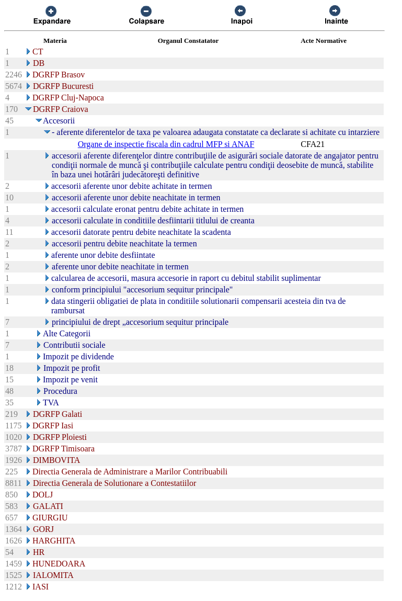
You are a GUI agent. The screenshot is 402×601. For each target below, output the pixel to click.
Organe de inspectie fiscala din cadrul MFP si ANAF (166, 144)
